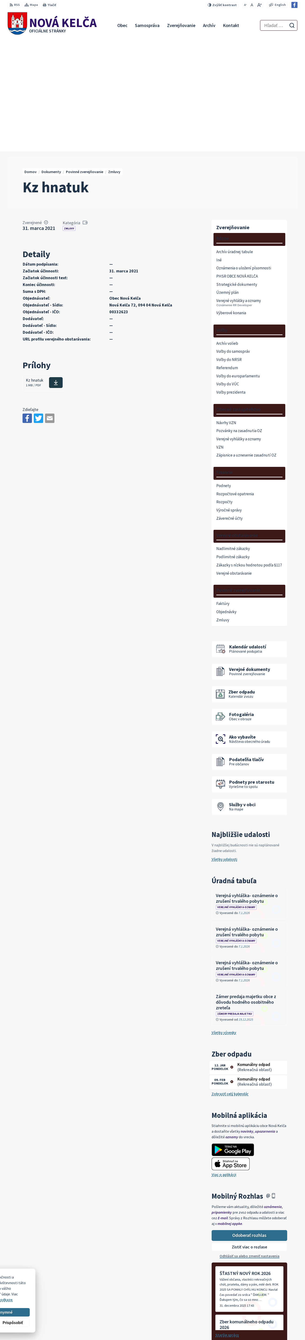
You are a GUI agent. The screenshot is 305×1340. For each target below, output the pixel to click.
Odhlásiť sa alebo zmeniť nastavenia (249, 1143)
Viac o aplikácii (224, 1061)
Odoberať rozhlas (249, 1122)
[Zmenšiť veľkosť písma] (245, 5)
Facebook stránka (273, 1325)
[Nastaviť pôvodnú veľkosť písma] (252, 5)
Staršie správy (227, 1222)
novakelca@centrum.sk (277, 1319)
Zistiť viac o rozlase (249, 1134)
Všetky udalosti (224, 746)
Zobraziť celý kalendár (230, 980)
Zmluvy (69, 115)
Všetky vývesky (224, 919)
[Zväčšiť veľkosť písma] (259, 5)
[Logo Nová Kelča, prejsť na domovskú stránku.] (52, 25)
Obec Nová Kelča (47, 1292)
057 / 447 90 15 (269, 1313)
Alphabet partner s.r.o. (68, 1288)
